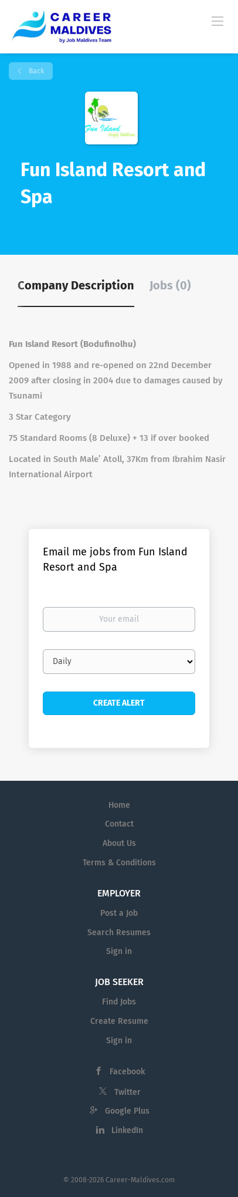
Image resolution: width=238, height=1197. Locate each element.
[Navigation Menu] (217, 20)
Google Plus (127, 1111)
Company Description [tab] (76, 285)
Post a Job (119, 913)
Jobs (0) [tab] (170, 285)
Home (119, 805)
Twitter (127, 1092)
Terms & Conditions (119, 863)
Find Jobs (119, 1002)
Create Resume (119, 1021)
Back (35, 71)
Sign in (119, 951)
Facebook (127, 1072)
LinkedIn (127, 1130)
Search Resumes (119, 933)
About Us (119, 843)
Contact (119, 824)
